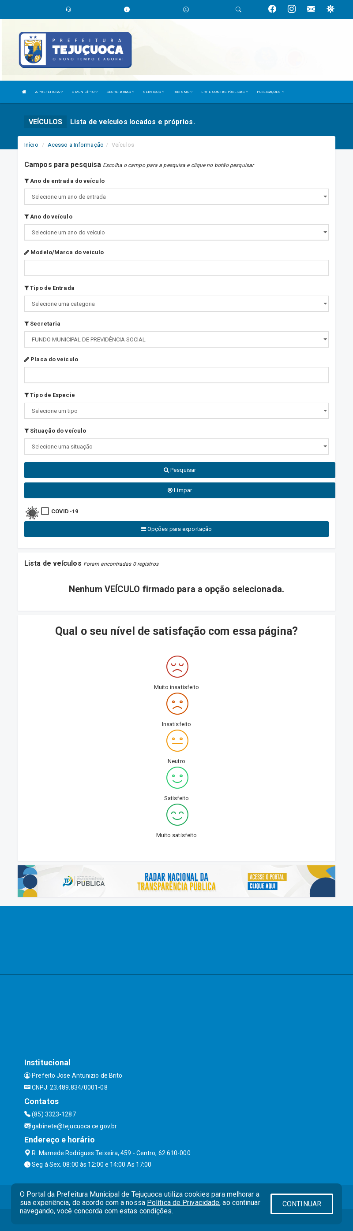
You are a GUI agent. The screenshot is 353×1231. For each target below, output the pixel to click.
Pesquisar (180, 470)
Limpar (180, 490)
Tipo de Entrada (49, 288)
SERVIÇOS (153, 92)
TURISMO (182, 92)
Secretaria (42, 323)
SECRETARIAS (120, 92)
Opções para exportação (176, 529)
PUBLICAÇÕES (270, 92)
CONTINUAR (301, 1204)
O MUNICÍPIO (85, 92)
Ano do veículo (48, 216)
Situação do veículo (55, 430)
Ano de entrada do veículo (64, 181)
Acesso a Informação (76, 144)
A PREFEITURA (49, 92)
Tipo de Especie (49, 395)
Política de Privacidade (183, 1202)
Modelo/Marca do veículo (64, 252)
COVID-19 (64, 511)
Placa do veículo (51, 359)
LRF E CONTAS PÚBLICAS (224, 92)
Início (31, 144)
